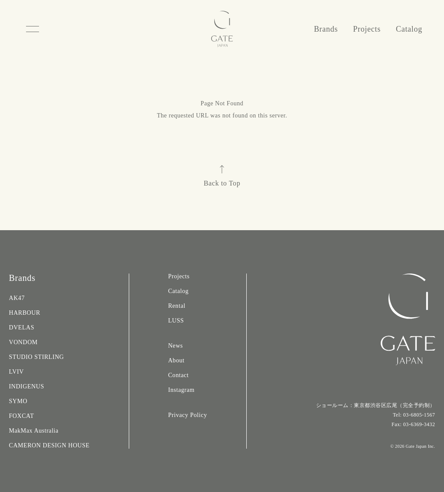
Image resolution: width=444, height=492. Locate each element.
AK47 (16, 298)
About (176, 360)
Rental (177, 306)
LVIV (16, 371)
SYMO (18, 401)
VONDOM (23, 342)
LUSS (176, 320)
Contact (178, 375)
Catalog (409, 29)
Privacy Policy (187, 415)
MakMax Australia (33, 430)
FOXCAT (21, 416)
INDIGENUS (26, 386)
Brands (326, 29)
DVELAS (21, 327)
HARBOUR (24, 313)
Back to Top (222, 176)
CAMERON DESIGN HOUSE (49, 445)
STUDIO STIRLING (36, 357)
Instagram (181, 390)
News (175, 345)
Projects (367, 29)
